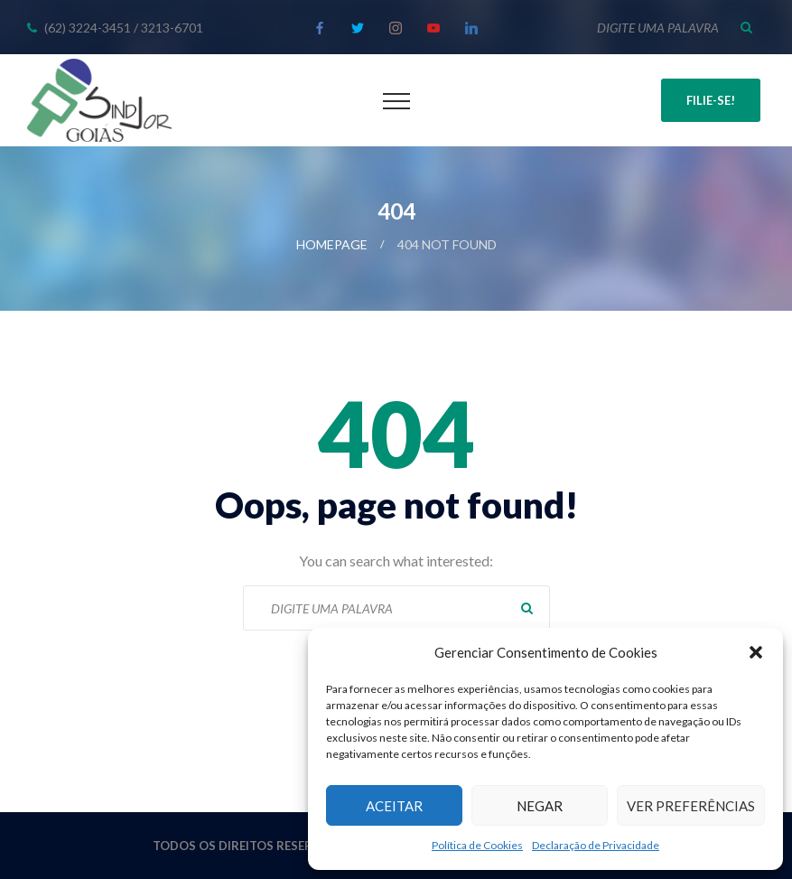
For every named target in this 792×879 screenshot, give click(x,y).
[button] (756, 652)
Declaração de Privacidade (595, 845)
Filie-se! (710, 100)
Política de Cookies (477, 845)
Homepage (332, 244)
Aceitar (394, 806)
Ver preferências (691, 806)
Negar (540, 806)
